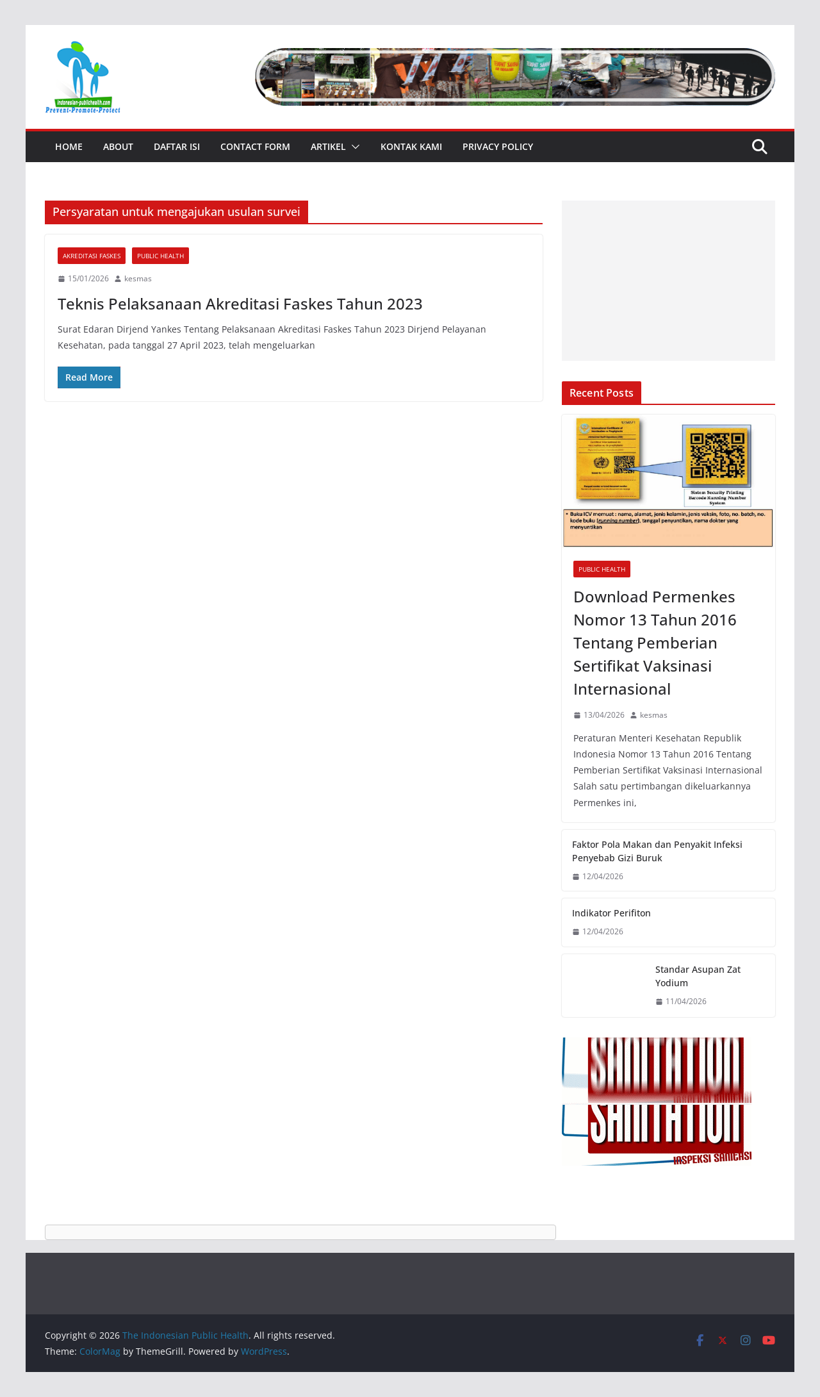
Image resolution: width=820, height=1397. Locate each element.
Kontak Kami (411, 146)
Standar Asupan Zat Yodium (698, 976)
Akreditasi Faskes (91, 255)
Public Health (160, 255)
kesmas (138, 278)
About (118, 146)
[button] (353, 147)
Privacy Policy (498, 146)
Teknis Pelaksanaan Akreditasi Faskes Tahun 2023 (240, 303)
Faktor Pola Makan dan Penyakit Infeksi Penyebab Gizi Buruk (657, 851)
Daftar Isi (177, 146)
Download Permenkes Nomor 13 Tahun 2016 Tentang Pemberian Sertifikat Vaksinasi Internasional (655, 642)
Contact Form (255, 146)
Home (69, 146)
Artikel (328, 146)
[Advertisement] (668, 281)
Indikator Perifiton (611, 913)
